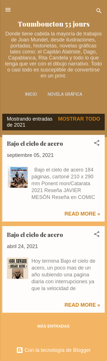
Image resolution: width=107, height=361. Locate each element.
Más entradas (53, 326)
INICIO (31, 94)
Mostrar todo (79, 119)
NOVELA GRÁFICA (65, 94)
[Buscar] (99, 11)
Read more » (82, 214)
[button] (96, 143)
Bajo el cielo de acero (35, 143)
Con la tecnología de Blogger (53, 350)
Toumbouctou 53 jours (54, 23)
